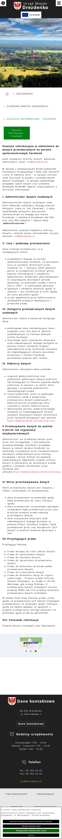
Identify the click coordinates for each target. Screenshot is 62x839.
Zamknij (31, 835)
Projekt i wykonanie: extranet (16, 794)
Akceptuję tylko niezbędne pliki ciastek (31, 831)
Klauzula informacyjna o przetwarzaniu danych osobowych (31, 821)
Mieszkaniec (25, 93)
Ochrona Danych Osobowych (27, 106)
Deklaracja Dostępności (45, 794)
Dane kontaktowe (31, 723)
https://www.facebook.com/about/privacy (31, 420)
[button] (26, 651)
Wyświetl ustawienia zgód (31, 826)
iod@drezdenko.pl (37, 162)
